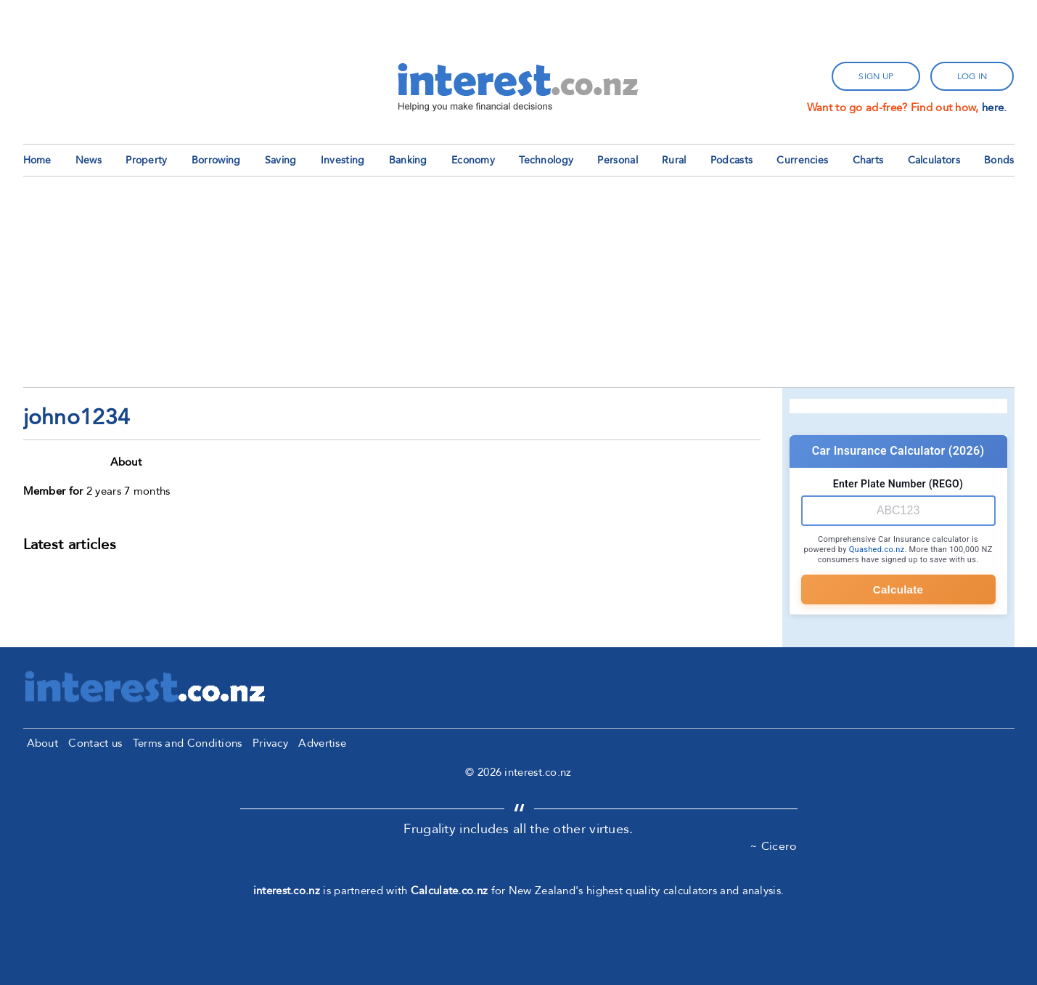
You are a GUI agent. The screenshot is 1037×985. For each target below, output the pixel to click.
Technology (546, 160)
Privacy (270, 743)
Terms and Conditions (187, 743)
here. (994, 107)
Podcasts (731, 160)
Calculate (898, 589)
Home (37, 160)
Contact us (95, 743)
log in (972, 76)
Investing (343, 160)
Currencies (802, 160)
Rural (674, 160)
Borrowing (216, 160)
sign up (875, 76)
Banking (408, 160)
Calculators (934, 160)
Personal (617, 160)
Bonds (999, 160)
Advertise (322, 743)
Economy (473, 160)
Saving (281, 160)
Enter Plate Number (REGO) (898, 484)
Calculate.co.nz (449, 890)
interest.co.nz (286, 890)
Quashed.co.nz (877, 549)
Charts (868, 160)
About (43, 743)
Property (146, 160)
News (88, 160)
